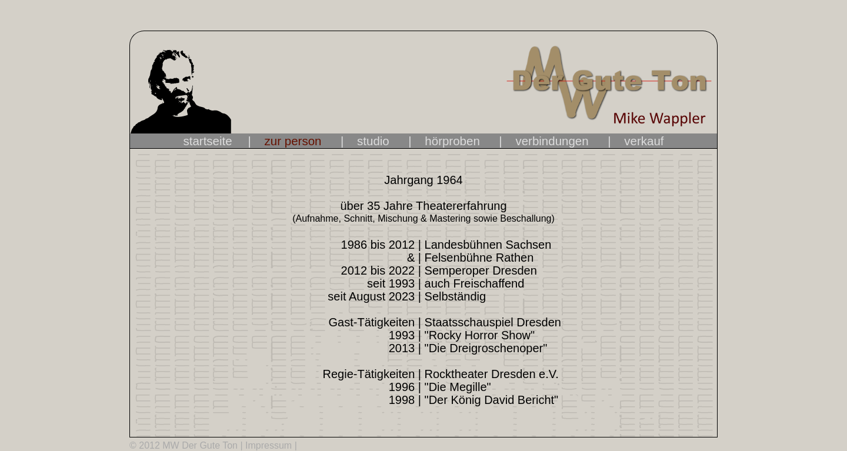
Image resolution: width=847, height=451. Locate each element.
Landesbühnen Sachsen (486, 244)
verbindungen (551, 141)
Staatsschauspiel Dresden (491, 322)
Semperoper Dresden (479, 270)
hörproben (452, 141)
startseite (215, 141)
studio (373, 141)
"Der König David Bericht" (489, 399)
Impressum (268, 445)
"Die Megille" (456, 386)
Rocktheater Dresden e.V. (490, 374)
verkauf (643, 141)
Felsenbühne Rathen (477, 257)
